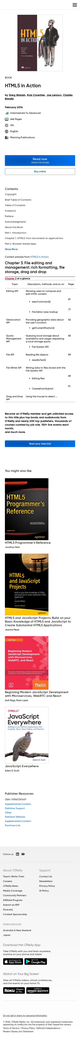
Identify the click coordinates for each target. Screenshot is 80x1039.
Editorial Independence (48, 1028)
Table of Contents (15, 205)
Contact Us (45, 876)
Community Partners (14, 895)
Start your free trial (40, 443)
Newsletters (45, 881)
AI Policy (44, 890)
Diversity (8, 909)
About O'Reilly (12, 870)
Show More (11, 249)
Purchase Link (12, 825)
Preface (9, 216)
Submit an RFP (11, 904)
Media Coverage (12, 890)
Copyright (10, 194)
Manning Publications (22, 137)
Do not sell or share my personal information (25, 1015)
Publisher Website (15, 816)
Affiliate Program (13, 900)
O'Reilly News (10, 886)
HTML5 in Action (39, 256)
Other (8, 812)
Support (45, 870)
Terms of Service (11, 1028)
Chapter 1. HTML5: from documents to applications (34, 238)
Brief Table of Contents (18, 200)
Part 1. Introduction (15, 233)
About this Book (14, 227)
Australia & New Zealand (17, 930)
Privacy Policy (47, 886)
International (12, 924)
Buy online (40, 171)
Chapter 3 (10, 278)
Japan (6, 935)
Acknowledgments (15, 222)
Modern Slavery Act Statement (18, 1031)
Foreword (10, 211)
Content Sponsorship (15, 914)
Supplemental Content (18, 804)
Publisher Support (15, 808)
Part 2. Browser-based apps (20, 244)
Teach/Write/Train (13, 876)
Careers (7, 881)
